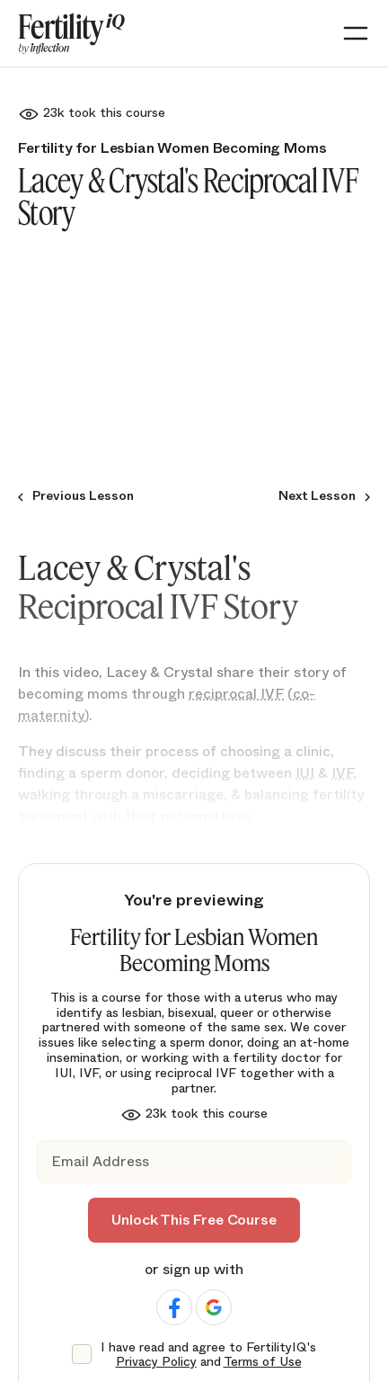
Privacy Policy (156, 1361)
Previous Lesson (83, 496)
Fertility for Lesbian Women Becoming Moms (172, 148)
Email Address (100, 1162)
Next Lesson (317, 496)
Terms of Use (263, 1361)
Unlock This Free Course (193, 1219)
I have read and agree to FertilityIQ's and (208, 1355)
